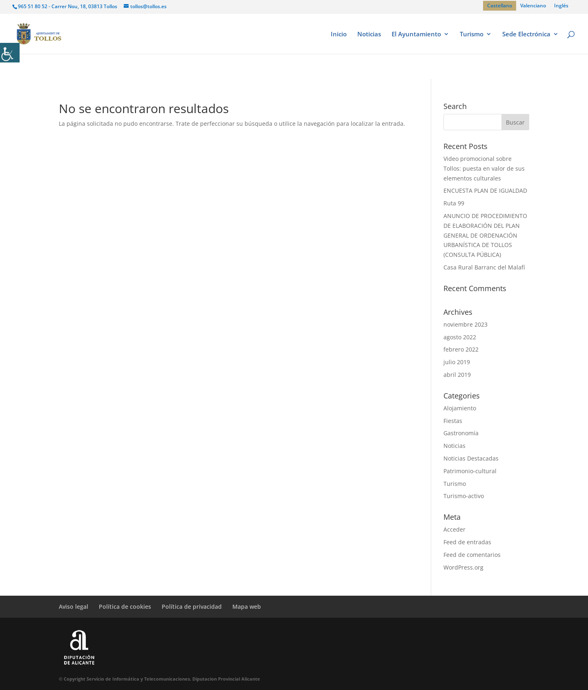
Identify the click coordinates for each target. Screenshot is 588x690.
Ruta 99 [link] (453, 203)
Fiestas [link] (452, 421)
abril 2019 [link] (457, 374)
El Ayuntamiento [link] (416, 34)
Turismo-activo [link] (463, 496)
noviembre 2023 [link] (465, 324)
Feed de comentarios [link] (472, 555)
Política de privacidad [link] (192, 606)
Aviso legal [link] (73, 606)
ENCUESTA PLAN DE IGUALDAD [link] (485, 190)
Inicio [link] (339, 34)
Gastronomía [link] (461, 433)
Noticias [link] (369, 34)
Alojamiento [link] (459, 408)
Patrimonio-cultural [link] (470, 471)
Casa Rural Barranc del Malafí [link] (484, 267)
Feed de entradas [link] (467, 542)
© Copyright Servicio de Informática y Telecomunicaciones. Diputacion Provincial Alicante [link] (159, 679)
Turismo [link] (471, 34)
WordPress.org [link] (463, 567)
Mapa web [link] (246, 606)
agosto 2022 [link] (459, 337)
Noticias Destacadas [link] (471, 458)
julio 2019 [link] (456, 362)
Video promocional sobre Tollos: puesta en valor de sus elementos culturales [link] (484, 168)
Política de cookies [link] (125, 606)
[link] (10, 52)
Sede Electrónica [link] (526, 34)
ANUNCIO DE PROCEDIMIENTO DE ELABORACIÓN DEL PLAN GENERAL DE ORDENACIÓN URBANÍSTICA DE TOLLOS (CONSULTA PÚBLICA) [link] (485, 235)
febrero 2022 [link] (461, 349)
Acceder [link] (454, 529)
